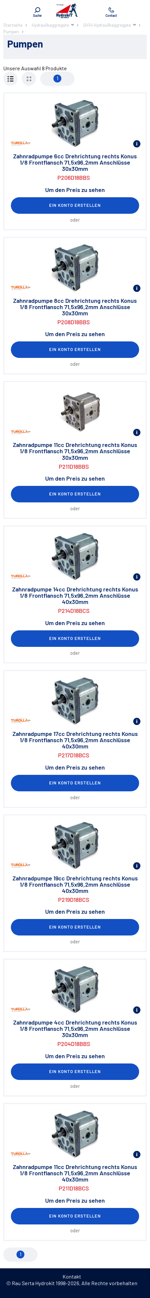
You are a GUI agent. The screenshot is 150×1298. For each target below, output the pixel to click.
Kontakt (72, 1276)
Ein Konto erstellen (75, 205)
